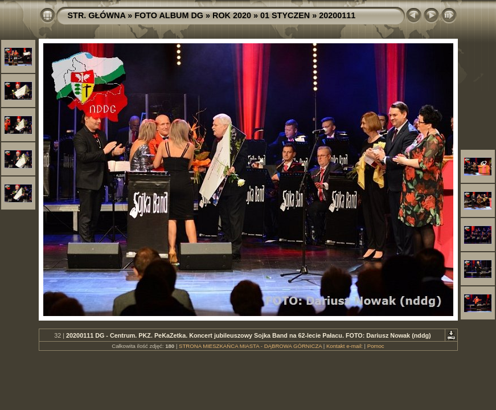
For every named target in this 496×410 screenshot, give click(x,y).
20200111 (337, 15)
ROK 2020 (231, 15)
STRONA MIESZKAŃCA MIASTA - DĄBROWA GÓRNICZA (250, 346)
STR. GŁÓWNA (97, 15)
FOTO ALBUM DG (168, 15)
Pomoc (375, 346)
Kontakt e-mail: (344, 346)
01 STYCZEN (285, 15)
